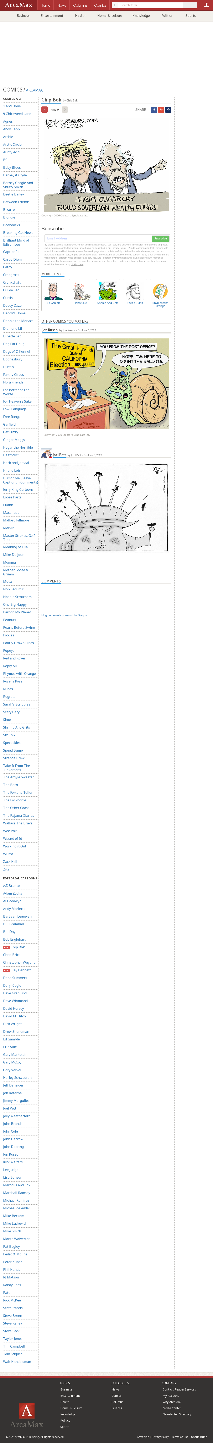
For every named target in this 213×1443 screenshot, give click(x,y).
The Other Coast (16, 808)
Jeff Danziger (13, 1085)
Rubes (8, 689)
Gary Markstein (15, 1054)
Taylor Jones (12, 1338)
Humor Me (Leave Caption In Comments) (20, 480)
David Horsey (13, 1008)
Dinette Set (12, 336)
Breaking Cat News (18, 232)
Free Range (12, 416)
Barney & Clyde (15, 175)
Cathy (7, 267)
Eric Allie (10, 1047)
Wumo (8, 854)
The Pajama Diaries (18, 815)
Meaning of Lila (15, 547)
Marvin (8, 528)
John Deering (13, 1146)
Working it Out (14, 846)
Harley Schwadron (17, 1077)
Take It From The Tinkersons (16, 767)
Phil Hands (11, 1269)
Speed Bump (13, 750)
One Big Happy (15, 604)
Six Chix (9, 735)
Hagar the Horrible (18, 447)
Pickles (8, 635)
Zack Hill (10, 861)
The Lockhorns (14, 800)
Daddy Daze (12, 305)
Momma (9, 562)
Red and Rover (14, 658)
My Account (171, 1396)
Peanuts (9, 620)
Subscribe (160, 238)
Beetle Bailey (13, 194)
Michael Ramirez (16, 1200)
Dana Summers (15, 977)
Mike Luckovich (15, 1223)
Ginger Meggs (14, 439)
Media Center (172, 1408)
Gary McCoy (12, 1062)
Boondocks (11, 225)
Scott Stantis (13, 1308)
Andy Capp (11, 129)
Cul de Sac (11, 290)
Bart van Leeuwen (17, 916)
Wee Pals (10, 831)
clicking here (77, 264)
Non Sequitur (13, 589)
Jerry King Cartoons (18, 489)
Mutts (7, 581)
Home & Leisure (109, 15)
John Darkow (13, 1139)
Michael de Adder (16, 1208)
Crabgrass (11, 274)
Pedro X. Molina (15, 1254)
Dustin (8, 367)
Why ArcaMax (172, 1402)
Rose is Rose (12, 681)
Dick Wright (12, 1024)
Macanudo (11, 512)
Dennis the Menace (18, 321)
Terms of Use (179, 1437)
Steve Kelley (12, 1323)
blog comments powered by (64, 615)
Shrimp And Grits (16, 727)
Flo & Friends (13, 382)
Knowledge (141, 15)
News (115, 1389)
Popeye (9, 650)
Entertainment (52, 15)
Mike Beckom (13, 1215)
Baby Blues (12, 167)
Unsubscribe (199, 1437)
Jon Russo (10, 1154)
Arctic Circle (12, 144)
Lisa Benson (12, 1177)
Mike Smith (12, 1231)
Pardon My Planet (17, 612)
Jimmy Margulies (16, 1100)
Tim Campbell (14, 1346)
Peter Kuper (12, 1262)
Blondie (9, 217)
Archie (8, 136)
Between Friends (16, 202)
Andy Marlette (14, 908)
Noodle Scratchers (17, 597)
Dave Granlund (15, 993)
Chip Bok (14, 947)
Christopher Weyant (19, 962)
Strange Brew (14, 758)
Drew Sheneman (16, 1031)
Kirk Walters (13, 1162)
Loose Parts (12, 497)
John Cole (10, 1131)
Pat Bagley (11, 1246)
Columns (117, 1402)
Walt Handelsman (17, 1361)
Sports (191, 15)
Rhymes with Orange (19, 673)
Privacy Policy (160, 1437)
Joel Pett (9, 1108)
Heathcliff (11, 455)
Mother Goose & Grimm (15, 572)
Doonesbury (12, 359)
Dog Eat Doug (13, 344)
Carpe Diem (12, 259)
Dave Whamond (15, 1001)
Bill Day (9, 931)
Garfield (9, 424)
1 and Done (12, 106)
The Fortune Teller (18, 792)
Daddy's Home (14, 313)
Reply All (10, 666)
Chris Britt (11, 954)
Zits (6, 869)
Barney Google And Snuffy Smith (18, 185)
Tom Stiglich (12, 1354)
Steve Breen (12, 1315)
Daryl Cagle (12, 985)
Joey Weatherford (16, 1116)
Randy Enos (12, 1285)
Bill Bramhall (13, 924)
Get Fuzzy (10, 432)
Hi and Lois (12, 470)
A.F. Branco (11, 885)
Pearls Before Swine (19, 627)
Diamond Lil (12, 328)
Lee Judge (10, 1169)
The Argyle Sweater (18, 777)
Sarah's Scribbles (16, 704)
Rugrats (9, 696)
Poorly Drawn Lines (18, 643)
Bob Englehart (14, 939)
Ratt (6, 1292)
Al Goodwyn (12, 901)
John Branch (12, 1123)
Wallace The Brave (17, 823)
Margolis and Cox (16, 1185)
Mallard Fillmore (16, 520)
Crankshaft (12, 282)
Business (23, 15)
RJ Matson (11, 1277)
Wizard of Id (12, 838)
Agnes (8, 121)
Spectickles (12, 742)
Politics (166, 15)
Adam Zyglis (12, 893)
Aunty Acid (11, 152)
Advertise (143, 1437)
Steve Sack (11, 1331)
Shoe (7, 719)
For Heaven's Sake (17, 401)
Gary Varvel (12, 1070)
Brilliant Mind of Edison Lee (16, 242)
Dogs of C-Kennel (16, 351)
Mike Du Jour (13, 554)
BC (5, 159)
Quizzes (116, 1408)
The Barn (10, 785)
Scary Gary (11, 712)
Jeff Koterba (12, 1093)
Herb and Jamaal (16, 462)
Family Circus (13, 374)
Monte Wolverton (16, 1239)
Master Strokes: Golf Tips (19, 537)
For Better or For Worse (16, 392)
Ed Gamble (11, 1039)
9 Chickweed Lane (17, 113)
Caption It (11, 251)
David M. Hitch (14, 1016)
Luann (8, 505)
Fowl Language (15, 409)
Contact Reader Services (179, 1389)
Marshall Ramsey (16, 1192)
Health (80, 15)
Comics (116, 1396)
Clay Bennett (17, 970)
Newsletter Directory (177, 1414)
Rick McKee (12, 1300)
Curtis (8, 297)
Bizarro (9, 209)
